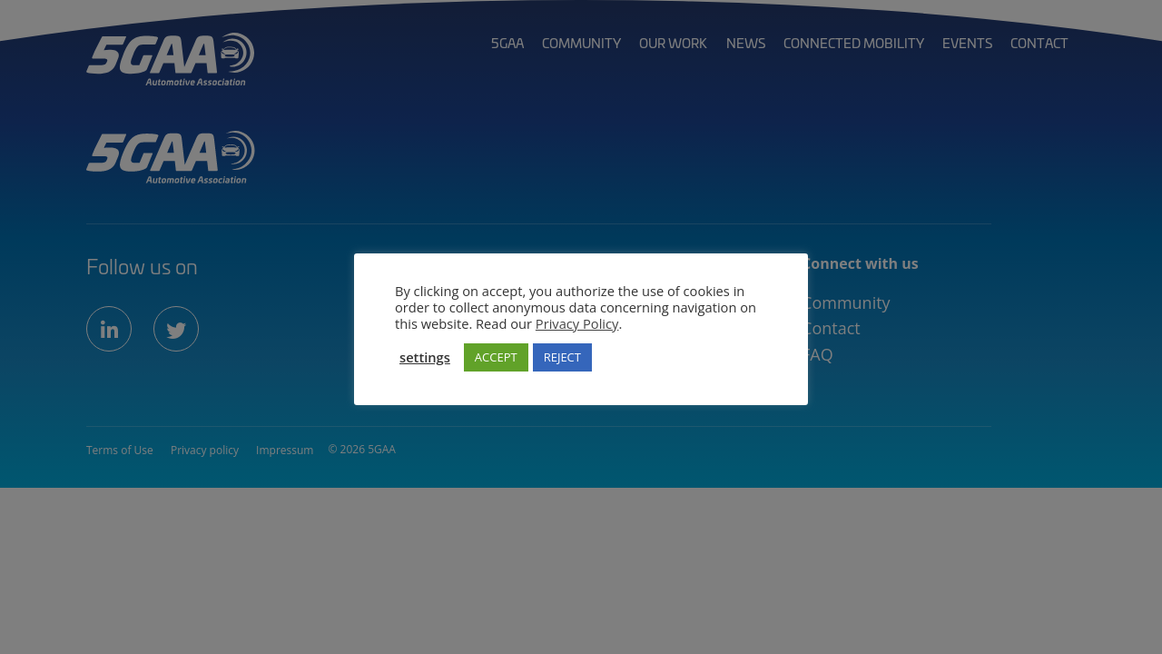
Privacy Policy (577, 323)
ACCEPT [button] (496, 357)
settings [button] (424, 357)
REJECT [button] (562, 357)
